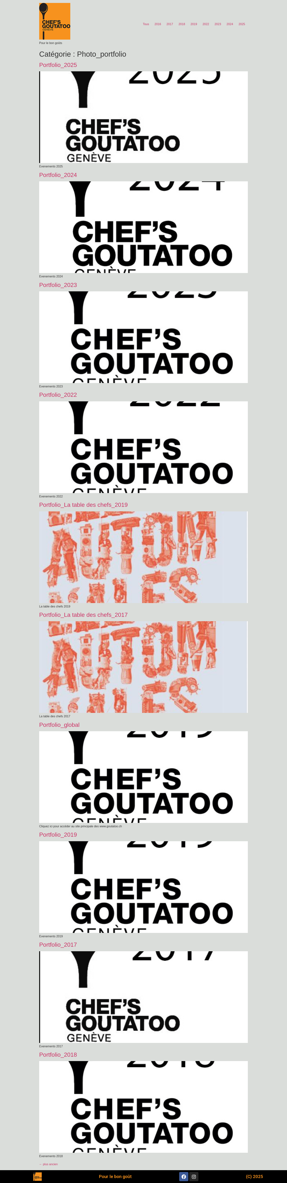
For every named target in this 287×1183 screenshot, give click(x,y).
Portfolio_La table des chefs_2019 (83, 504)
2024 (230, 24)
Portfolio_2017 (58, 944)
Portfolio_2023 (58, 285)
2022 (206, 24)
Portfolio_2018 (58, 1054)
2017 (170, 24)
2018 (181, 24)
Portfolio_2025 (58, 65)
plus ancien (48, 1164)
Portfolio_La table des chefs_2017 (83, 614)
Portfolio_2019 (58, 834)
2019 (194, 24)
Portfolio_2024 (58, 175)
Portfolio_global (59, 724)
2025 (241, 24)
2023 (218, 24)
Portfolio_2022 (58, 394)
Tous (146, 24)
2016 (157, 24)
